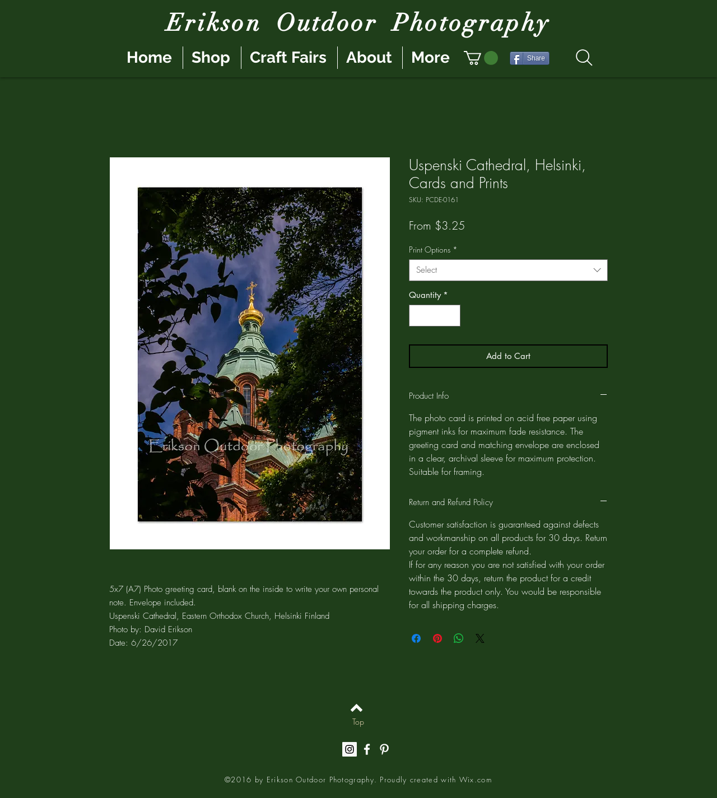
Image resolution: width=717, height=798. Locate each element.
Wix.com (475, 779)
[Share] (530, 58)
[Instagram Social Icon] (349, 749)
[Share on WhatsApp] (458, 638)
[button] (481, 58)
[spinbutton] (435, 315)
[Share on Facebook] (416, 638)
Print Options (433, 249)
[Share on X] (480, 638)
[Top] (358, 721)
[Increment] (451, 315)
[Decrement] (418, 315)
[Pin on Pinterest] (437, 638)
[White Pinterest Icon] (384, 749)
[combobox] (508, 270)
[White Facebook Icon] (367, 749)
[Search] (584, 57)
